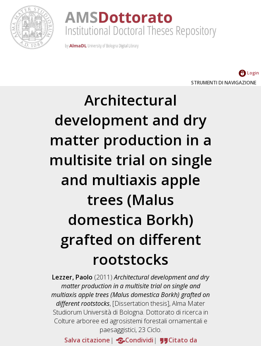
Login (249, 73)
